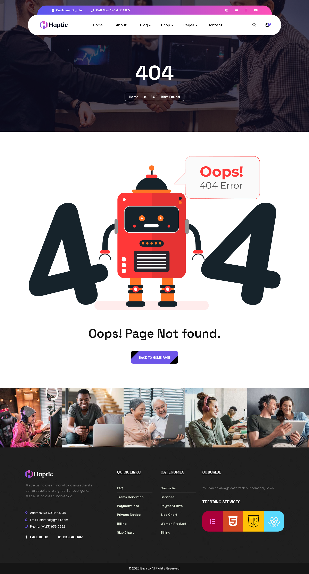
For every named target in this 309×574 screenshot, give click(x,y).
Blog (144, 25)
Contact (215, 25)
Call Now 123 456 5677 (110, 10)
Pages (188, 25)
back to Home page (154, 357)
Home (98, 25)
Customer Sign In (67, 10)
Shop (165, 25)
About (121, 25)
